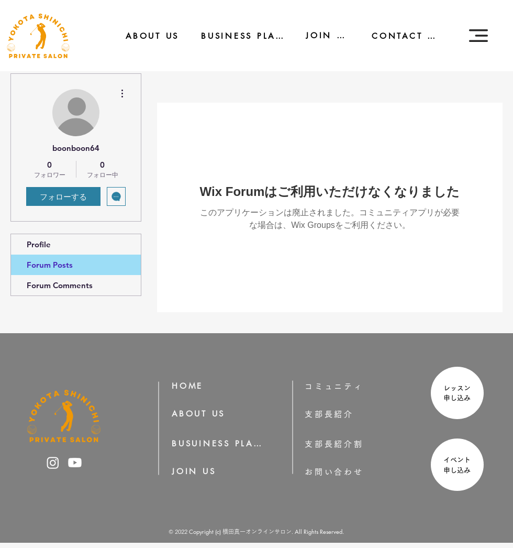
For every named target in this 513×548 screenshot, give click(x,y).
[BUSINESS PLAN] (235, 36)
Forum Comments (60, 285)
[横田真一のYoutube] (75, 462)
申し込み (460, 397)
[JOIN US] (321, 35)
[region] (456, 394)
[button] (478, 35)
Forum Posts (50, 265)
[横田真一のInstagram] (53, 462)
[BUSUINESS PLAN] (218, 443)
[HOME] (191, 386)
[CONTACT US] (399, 36)
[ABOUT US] (145, 36)
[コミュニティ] (341, 386)
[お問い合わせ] (351, 472)
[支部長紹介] (344, 414)
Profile (39, 244)
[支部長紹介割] (351, 444)
